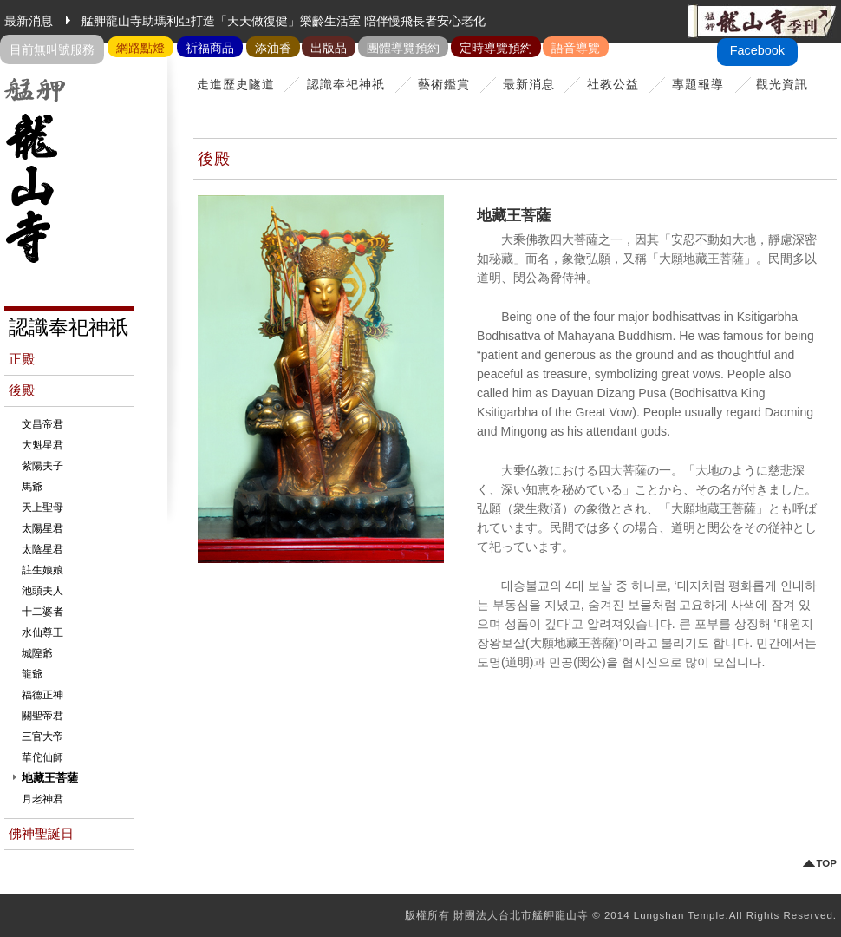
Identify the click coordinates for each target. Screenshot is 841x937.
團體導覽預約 (403, 48)
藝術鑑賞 (444, 84)
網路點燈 (140, 48)
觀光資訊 (782, 84)
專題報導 (698, 84)
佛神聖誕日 (41, 834)
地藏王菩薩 (50, 777)
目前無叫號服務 (52, 49)
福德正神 (42, 695)
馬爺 (32, 487)
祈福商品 (210, 48)
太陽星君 (42, 528)
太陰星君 (42, 549)
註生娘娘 (42, 570)
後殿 (22, 390)
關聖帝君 (42, 716)
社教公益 (613, 84)
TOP (827, 863)
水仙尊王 (42, 632)
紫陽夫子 (42, 466)
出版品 (328, 48)
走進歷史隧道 (236, 84)
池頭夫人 (42, 591)
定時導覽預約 (496, 48)
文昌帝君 (42, 424)
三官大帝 (42, 737)
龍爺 (32, 674)
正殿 (22, 359)
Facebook (757, 50)
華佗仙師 (42, 757)
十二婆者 (42, 612)
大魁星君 (42, 445)
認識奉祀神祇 (346, 84)
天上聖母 (42, 507)
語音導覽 (575, 48)
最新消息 (529, 84)
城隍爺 (37, 653)
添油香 (273, 48)
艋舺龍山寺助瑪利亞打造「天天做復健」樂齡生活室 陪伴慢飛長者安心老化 (283, 21)
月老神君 (42, 799)
